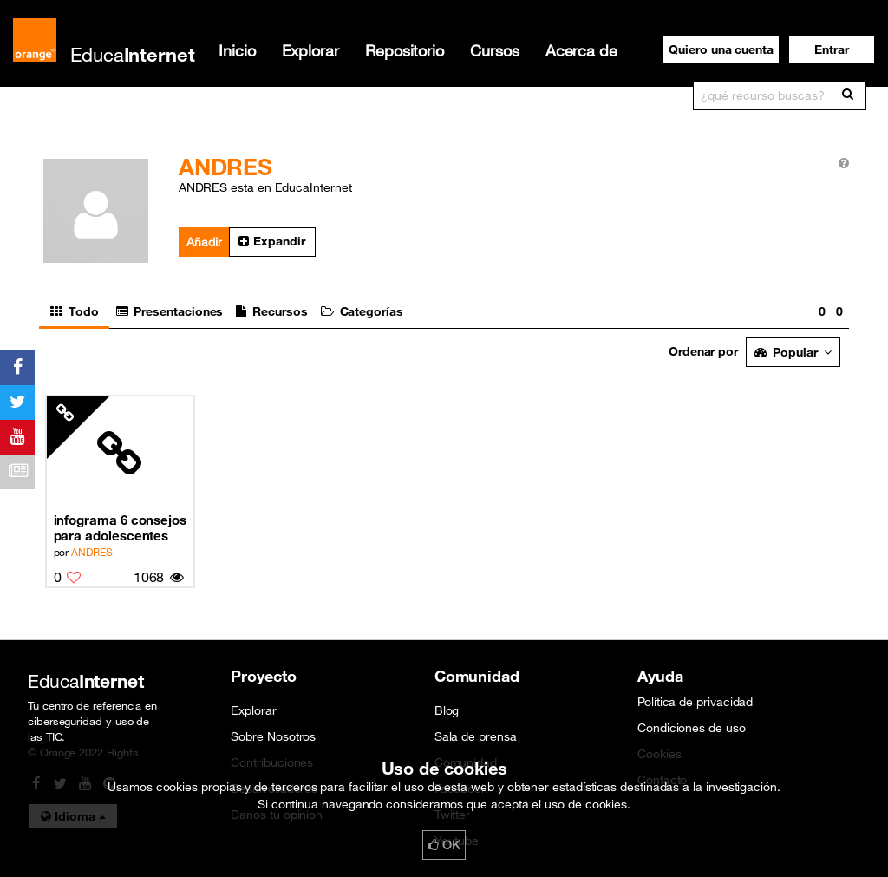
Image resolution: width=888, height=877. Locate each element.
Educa (132, 54)
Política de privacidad (695, 702)
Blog (447, 710)
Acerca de (581, 50)
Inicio (237, 50)
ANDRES (92, 552)
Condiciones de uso (691, 728)
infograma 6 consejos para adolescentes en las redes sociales (120, 528)
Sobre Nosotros (273, 736)
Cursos (494, 50)
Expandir (271, 241)
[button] (831, 49)
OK (444, 845)
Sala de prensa (475, 736)
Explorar (310, 50)
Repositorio (404, 50)
